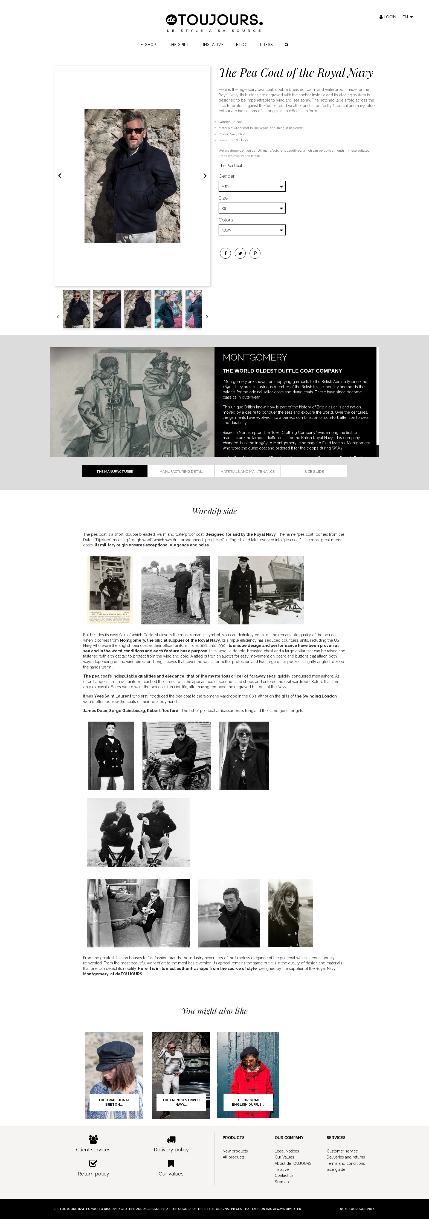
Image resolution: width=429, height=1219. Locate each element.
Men (226, 187)
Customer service (342, 1151)
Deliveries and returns (346, 1157)
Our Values (284, 1157)
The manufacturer (114, 471)
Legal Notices (287, 1151)
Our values (171, 1168)
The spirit (180, 47)
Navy (226, 230)
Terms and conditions (346, 1163)
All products (234, 1157)
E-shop (148, 47)
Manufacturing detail (181, 471)
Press (266, 47)
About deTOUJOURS (293, 1163)
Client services (93, 1143)
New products (235, 1151)
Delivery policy (171, 1143)
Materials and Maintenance (248, 471)
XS (224, 208)
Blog (242, 47)
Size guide (314, 471)
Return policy (93, 1168)
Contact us (284, 1175)
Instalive (213, 47)
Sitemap (282, 1182)
